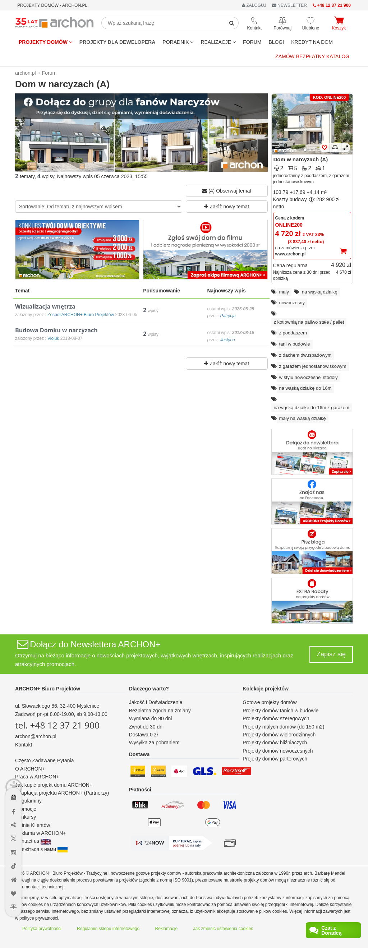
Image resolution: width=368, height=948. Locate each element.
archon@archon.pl (35, 736)
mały (284, 292)
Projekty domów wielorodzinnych (279, 734)
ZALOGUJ (254, 5)
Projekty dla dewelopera (117, 42)
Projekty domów (45, 42)
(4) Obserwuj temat (226, 191)
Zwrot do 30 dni (146, 727)
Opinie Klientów (32, 825)
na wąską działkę (319, 292)
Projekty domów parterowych (275, 759)
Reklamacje (166, 928)
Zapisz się (331, 654)
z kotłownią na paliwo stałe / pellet (309, 322)
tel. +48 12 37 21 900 (57, 725)
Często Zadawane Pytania (44, 760)
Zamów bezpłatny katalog (312, 56)
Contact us (33, 841)
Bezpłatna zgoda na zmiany (160, 710)
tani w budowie (294, 344)
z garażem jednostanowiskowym (312, 366)
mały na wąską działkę (302, 418)
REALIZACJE (218, 42)
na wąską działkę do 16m (305, 388)
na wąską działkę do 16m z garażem (311, 407)
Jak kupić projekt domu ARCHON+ (53, 785)
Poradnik (177, 42)
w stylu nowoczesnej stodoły (308, 377)
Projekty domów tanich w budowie (280, 710)
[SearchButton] (232, 23)
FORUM (252, 42)
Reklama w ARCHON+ (40, 833)
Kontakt (23, 745)
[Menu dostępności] (13, 776)
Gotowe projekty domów (269, 702)
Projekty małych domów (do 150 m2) (283, 727)
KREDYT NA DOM (312, 42)
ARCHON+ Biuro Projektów (47, 689)
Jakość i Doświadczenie (156, 702)
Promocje (25, 809)
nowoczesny (292, 302)
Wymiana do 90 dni (150, 718)
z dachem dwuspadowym (305, 355)
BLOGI (276, 42)
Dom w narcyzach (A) (300, 159)
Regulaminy (28, 801)
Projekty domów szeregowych (276, 718)
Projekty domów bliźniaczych (275, 742)
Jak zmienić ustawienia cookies (223, 928)
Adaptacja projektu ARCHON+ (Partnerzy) (62, 793)
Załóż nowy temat (226, 206)
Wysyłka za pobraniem (154, 742)
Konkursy (25, 817)
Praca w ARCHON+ (37, 777)
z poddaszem (293, 333)
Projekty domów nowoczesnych (278, 751)
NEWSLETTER (289, 5)
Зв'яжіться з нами (41, 849)
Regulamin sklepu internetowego (108, 928)
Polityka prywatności (41, 928)
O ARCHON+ (30, 769)
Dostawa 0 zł (143, 734)
